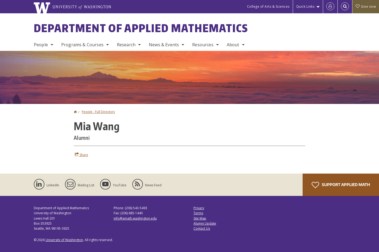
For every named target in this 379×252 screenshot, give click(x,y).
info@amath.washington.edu (135, 218)
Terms (198, 213)
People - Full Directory (98, 112)
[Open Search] (345, 6)
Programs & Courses (82, 45)
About (233, 45)
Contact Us (201, 228)
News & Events (164, 45)
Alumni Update (204, 223)
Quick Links (305, 6)
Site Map (199, 218)
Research (126, 45)
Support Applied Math (341, 185)
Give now (366, 6)
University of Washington (64, 240)
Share (81, 154)
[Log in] (330, 6)
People (41, 45)
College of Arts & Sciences (268, 6)
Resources (202, 45)
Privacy (198, 208)
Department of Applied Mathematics (141, 28)
